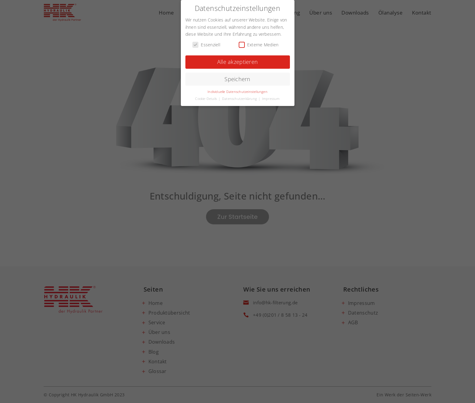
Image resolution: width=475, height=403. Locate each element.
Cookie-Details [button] (206, 98)
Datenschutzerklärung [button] (240, 98)
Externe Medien (259, 44)
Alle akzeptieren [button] (237, 60)
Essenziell (206, 44)
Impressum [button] (271, 98)
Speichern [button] (237, 78)
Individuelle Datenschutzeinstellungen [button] (237, 91)
